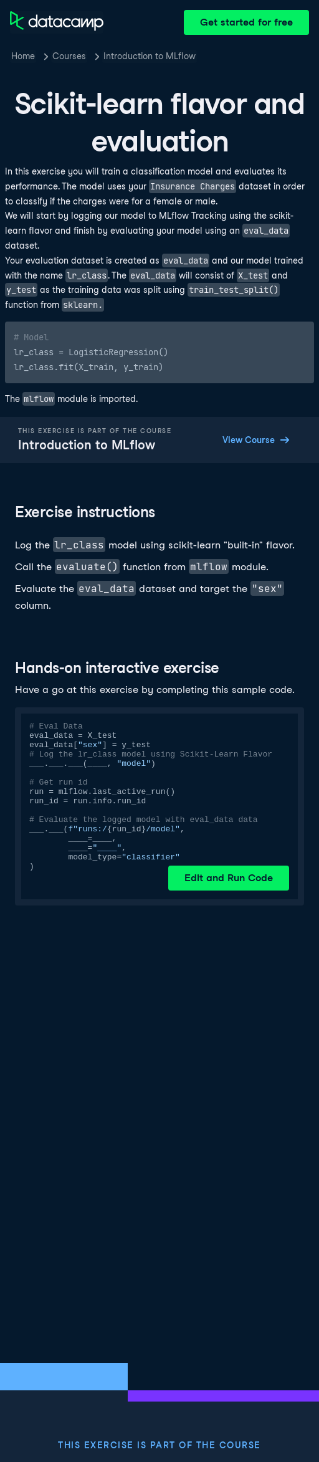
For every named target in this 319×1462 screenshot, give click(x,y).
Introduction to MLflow (149, 56)
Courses (69, 56)
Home (23, 56)
